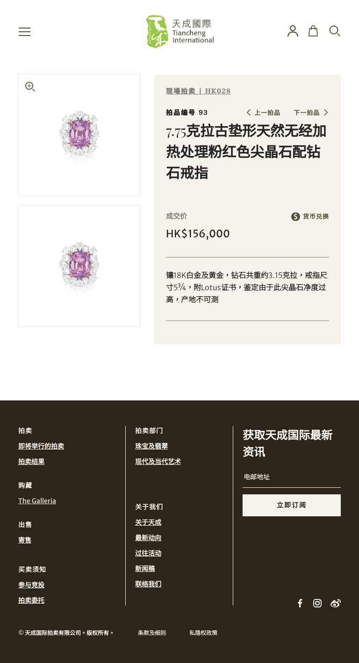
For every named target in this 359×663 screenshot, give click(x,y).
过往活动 (148, 553)
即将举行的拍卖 (41, 446)
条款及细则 (152, 632)
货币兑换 (316, 217)
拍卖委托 (31, 600)
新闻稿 (145, 568)
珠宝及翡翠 (151, 446)
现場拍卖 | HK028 (198, 91)
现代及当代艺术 (158, 461)
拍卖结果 (31, 461)
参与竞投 (31, 585)
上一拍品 (267, 113)
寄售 (24, 540)
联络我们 (148, 584)
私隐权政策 (203, 632)
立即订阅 (292, 505)
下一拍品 (307, 113)
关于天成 (148, 522)
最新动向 (148, 538)
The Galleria (37, 501)
